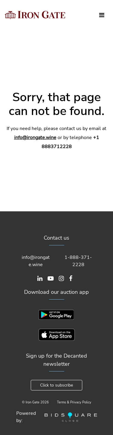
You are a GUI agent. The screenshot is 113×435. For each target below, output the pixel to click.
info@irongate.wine (35, 137)
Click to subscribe (56, 385)
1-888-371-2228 (78, 261)
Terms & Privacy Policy (74, 402)
